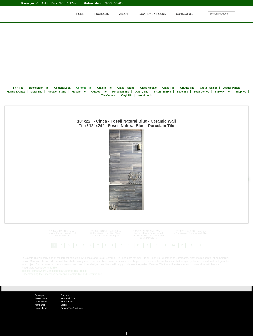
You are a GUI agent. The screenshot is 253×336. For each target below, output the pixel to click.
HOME (80, 14)
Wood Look (145, 95)
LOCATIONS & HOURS (152, 14)
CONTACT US (184, 14)
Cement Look (62, 88)
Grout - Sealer (208, 88)
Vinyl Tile (126, 95)
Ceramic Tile (83, 88)
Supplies (240, 91)
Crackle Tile (104, 88)
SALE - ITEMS (162, 91)
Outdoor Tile (99, 91)
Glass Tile (168, 88)
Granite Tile (187, 88)
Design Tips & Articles (71, 308)
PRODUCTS (101, 14)
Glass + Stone (125, 88)
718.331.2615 (44, 3)
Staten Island (41, 298)
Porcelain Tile (120, 91)
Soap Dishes (201, 91)
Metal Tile (36, 91)
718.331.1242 (67, 3)
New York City (68, 298)
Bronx (64, 305)
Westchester (41, 301)
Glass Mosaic (148, 88)
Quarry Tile (141, 91)
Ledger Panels (231, 88)
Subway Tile (222, 91)
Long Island (40, 308)
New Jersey (66, 301)
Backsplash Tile (39, 88)
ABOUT (123, 14)
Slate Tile (182, 91)
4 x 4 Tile (17, 88)
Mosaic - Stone (57, 91)
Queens (65, 295)
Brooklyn (39, 295)
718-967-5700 (113, 3)
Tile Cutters (108, 95)
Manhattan (40, 305)
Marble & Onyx (16, 91)
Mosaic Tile (79, 91)
